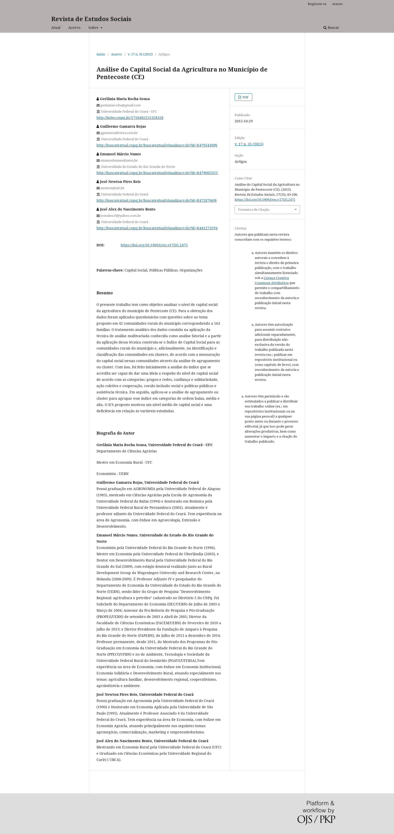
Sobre (94, 27)
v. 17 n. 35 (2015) (140, 54)
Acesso (337, 4)
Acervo (74, 27)
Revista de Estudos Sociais (91, 19)
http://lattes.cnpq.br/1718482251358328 (129, 117)
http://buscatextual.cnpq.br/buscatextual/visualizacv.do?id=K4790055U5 (157, 172)
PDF (245, 97)
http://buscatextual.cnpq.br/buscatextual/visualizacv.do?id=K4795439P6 (156, 145)
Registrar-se (317, 4)
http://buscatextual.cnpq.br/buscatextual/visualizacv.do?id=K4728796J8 (156, 200)
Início (100, 54)
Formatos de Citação (254, 209)
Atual (55, 27)
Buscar (331, 27)
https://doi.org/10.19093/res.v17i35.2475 (154, 245)
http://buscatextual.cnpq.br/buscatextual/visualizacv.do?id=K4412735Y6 (157, 228)
